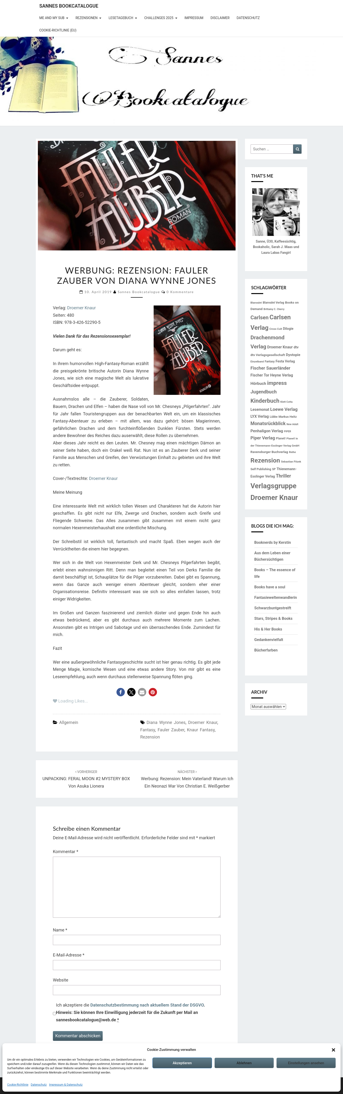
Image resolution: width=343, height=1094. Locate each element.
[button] (333, 1050)
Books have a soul (269, 587)
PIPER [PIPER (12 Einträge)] (287, 431)
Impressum (193, 18)
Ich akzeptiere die (130, 1012)
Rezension (150, 736)
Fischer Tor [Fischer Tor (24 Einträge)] (260, 375)
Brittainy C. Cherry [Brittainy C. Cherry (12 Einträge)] (273, 309)
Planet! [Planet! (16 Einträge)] (280, 438)
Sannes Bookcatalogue (68, 6)
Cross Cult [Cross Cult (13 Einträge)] (275, 329)
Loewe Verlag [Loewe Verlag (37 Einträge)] (284, 409)
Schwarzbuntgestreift (272, 608)
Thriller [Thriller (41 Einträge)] (283, 476)
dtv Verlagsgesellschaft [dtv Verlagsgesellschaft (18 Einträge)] (268, 355)
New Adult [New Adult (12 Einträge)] (292, 424)
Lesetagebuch (121, 18)
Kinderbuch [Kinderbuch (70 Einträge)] (265, 400)
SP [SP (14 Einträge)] (274, 469)
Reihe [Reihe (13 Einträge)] (292, 452)
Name (60, 929)
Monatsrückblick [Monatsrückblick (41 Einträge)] (268, 423)
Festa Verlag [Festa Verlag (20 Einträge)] (285, 361)
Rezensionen (87, 18)
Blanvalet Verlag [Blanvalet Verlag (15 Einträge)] (273, 302)
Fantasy (147, 729)
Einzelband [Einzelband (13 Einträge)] (257, 361)
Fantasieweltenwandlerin (275, 597)
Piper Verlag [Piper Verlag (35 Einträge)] (263, 438)
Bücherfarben (266, 650)
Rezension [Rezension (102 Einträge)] (265, 460)
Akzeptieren (182, 1063)
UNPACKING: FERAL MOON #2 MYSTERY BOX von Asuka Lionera (86, 779)
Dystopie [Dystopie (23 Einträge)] (293, 355)
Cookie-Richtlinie (17, 1084)
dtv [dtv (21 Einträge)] (296, 347)
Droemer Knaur (81, 307)
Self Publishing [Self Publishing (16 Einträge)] (261, 469)
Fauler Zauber (171, 729)
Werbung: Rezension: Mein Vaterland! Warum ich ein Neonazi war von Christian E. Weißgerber (187, 779)
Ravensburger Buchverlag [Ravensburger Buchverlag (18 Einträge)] (269, 452)
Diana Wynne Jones (166, 722)
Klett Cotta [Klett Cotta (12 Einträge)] (286, 401)
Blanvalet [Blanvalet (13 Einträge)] (256, 302)
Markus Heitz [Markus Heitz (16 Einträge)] (287, 416)
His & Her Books (268, 629)
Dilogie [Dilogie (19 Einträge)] (288, 329)
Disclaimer (220, 18)
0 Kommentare (180, 292)
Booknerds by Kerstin (272, 542)
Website (60, 979)
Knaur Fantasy (201, 729)
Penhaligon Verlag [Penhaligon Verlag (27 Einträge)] (267, 431)
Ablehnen (244, 1063)
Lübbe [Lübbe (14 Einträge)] (273, 416)
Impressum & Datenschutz (66, 1084)
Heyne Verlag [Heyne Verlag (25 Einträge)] (281, 375)
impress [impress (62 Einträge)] (277, 383)
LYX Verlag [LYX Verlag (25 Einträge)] (260, 416)
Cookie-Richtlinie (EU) (57, 30)
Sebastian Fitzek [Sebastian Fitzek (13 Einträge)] (291, 461)
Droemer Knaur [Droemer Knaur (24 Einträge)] (280, 347)
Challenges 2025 (158, 18)
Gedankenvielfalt (268, 639)
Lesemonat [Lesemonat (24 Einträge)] (260, 409)
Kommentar (65, 851)
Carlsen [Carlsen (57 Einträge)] (260, 317)
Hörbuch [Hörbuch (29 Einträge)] (258, 383)
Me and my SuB (51, 18)
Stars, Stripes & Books (273, 618)
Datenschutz (39, 1084)
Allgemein (68, 722)
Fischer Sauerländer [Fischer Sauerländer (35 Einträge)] (270, 368)
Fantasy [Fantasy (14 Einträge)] (270, 361)
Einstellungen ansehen (306, 1063)
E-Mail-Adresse (68, 954)
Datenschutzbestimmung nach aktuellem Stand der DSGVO (147, 1004)
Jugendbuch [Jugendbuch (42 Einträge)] (264, 392)
